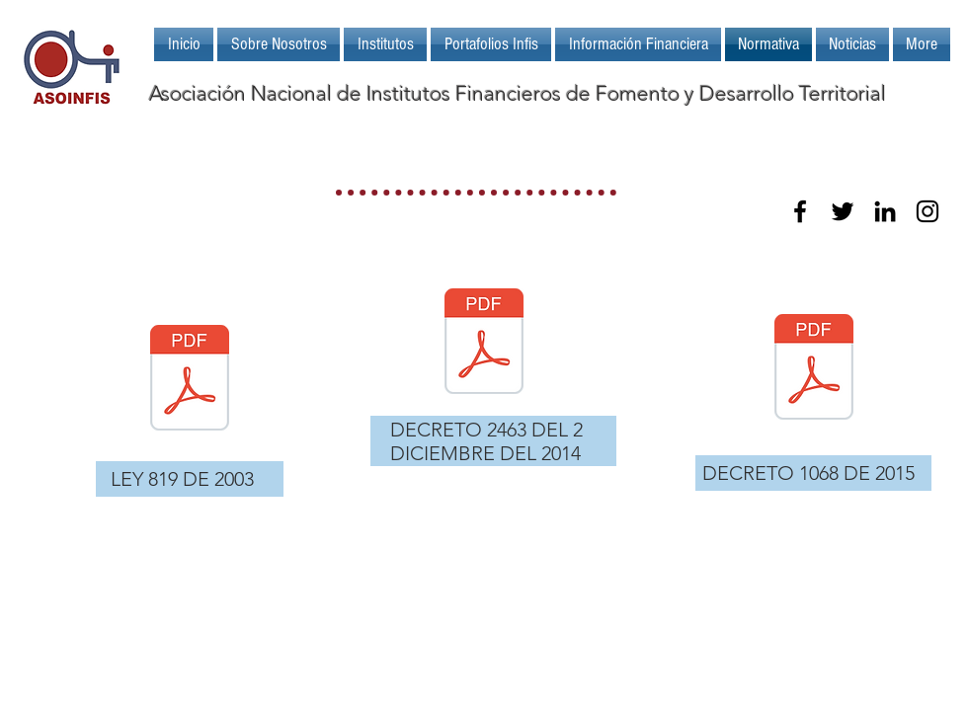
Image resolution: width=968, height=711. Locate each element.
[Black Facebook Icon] (800, 211)
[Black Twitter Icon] (842, 211)
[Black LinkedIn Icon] (885, 211)
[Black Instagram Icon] (927, 211)
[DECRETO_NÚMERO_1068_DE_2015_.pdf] (813, 369)
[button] (385, 44)
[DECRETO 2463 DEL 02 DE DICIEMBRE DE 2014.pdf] (484, 344)
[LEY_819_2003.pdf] (189, 380)
